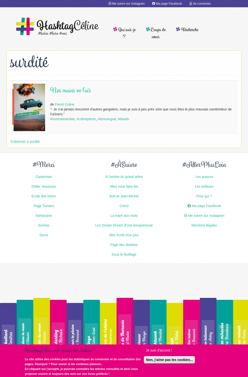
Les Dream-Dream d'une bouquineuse (124, 225)
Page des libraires (124, 245)
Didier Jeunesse (43, 186)
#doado (123, 119)
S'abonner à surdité (25, 141)
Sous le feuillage (124, 254)
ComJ (124, 206)
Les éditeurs (204, 186)
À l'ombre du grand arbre (124, 177)
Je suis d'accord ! (159, 351)
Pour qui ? (204, 196)
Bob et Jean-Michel (124, 196)
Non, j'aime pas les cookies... (169, 361)
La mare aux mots (124, 216)
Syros (43, 235)
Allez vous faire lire (124, 186)
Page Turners (44, 206)
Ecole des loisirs (43, 196)
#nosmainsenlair (62, 119)
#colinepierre (86, 119)
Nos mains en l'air (70, 91)
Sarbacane (44, 216)
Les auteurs (204, 177)
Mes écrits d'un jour (124, 235)
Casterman (43, 177)
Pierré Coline (64, 104)
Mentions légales (204, 225)
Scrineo (43, 225)
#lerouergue (107, 119)
